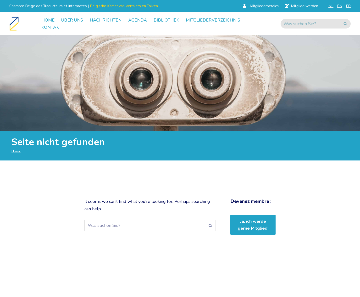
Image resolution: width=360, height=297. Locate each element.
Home (48, 20)
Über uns (72, 20)
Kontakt (51, 27)
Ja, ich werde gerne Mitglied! (253, 224)
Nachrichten (106, 20)
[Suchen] (310, 24)
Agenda (137, 20)
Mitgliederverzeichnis (213, 20)
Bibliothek (166, 20)
